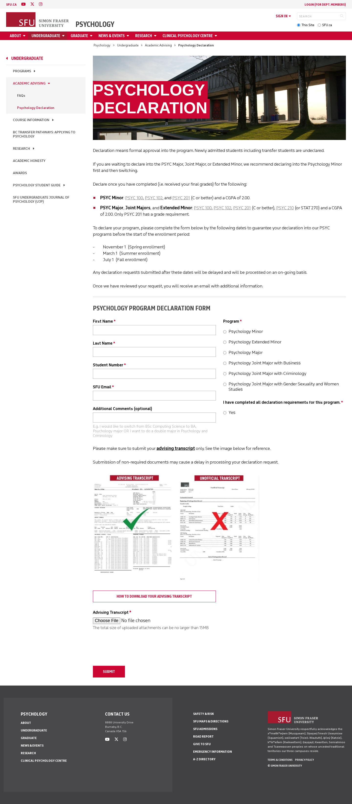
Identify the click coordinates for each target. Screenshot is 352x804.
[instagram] (40, 4)
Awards (20, 173)
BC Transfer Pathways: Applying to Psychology (44, 134)
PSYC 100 (134, 198)
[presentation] (130, 645)
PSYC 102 (154, 198)
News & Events (112, 35)
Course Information (31, 120)
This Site (307, 25)
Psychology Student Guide (37, 185)
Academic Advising (158, 45)
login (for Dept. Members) (325, 4)
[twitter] (32, 4)
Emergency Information (212, 752)
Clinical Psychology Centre (188, 35)
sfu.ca (11, 4)
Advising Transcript (111, 612)
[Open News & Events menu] (129, 36)
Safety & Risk (203, 714)
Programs (22, 71)
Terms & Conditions (280, 760)
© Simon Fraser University (285, 765)
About (15, 35)
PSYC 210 (285, 208)
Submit (109, 671)
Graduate (79, 35)
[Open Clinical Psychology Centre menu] (217, 36)
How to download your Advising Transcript (154, 596)
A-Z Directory (204, 759)
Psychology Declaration (35, 108)
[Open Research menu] (156, 36)
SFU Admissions (205, 729)
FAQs (21, 96)
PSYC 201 (181, 198)
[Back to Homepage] (38, 20)
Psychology (95, 24)
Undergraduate (46, 35)
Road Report (203, 736)
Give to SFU (202, 744)
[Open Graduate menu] (92, 36)
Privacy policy (304, 760)
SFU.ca (327, 25)
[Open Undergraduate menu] (64, 36)
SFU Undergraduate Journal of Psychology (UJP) (41, 199)
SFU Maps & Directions (210, 721)
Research (143, 35)
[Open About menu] (25, 36)
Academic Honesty (29, 161)
